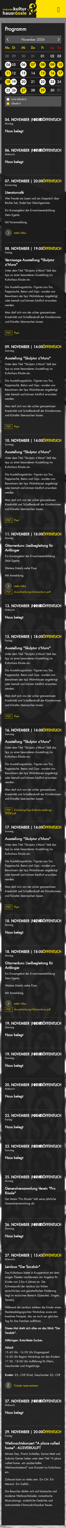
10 (60, 65)
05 (14, 65)
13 (23, 73)
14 (33, 73)
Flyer (12, 332)
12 (14, 73)
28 (7, 56)
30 (23, 56)
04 (8, 65)
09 (52, 65)
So (59, 47)
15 (43, 73)
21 (33, 82)
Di (13, 47)
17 (60, 73)
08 (43, 65)
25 (8, 90)
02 (52, 56)
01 (43, 56)
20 (23, 82)
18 (8, 82)
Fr (42, 47)
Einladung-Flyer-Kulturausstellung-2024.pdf (28, 811)
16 (52, 73)
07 (33, 65)
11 (8, 73)
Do (33, 47)
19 (14, 82)
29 (14, 56)
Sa (52, 47)
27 (23, 90)
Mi (23, 47)
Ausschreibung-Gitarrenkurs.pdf (28, 592)
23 (52, 82)
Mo (7, 47)
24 (59, 82)
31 (33, 56)
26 (14, 90)
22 (43, 82)
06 (23, 65)
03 (59, 56)
